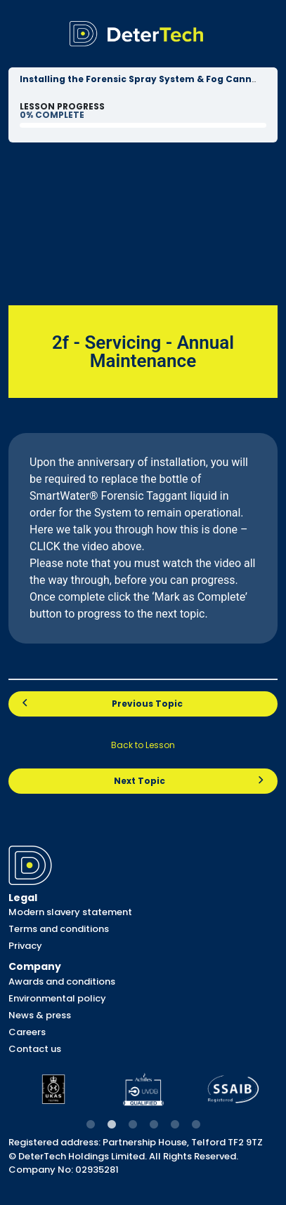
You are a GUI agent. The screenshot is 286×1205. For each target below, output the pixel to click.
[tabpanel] (53, 1089)
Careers (27, 1032)
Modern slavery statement (70, 912)
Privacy (25, 945)
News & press (39, 1015)
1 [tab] (91, 1125)
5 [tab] (175, 1125)
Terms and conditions (58, 929)
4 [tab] (154, 1125)
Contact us (34, 1049)
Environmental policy (57, 998)
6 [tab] (196, 1125)
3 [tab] (133, 1125)
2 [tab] (112, 1125)
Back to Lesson (143, 745)
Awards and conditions (61, 981)
